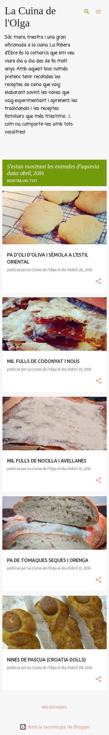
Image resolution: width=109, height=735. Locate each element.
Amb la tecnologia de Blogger (54, 726)
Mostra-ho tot (22, 181)
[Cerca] (86, 12)
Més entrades (54, 707)
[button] (98, 282)
